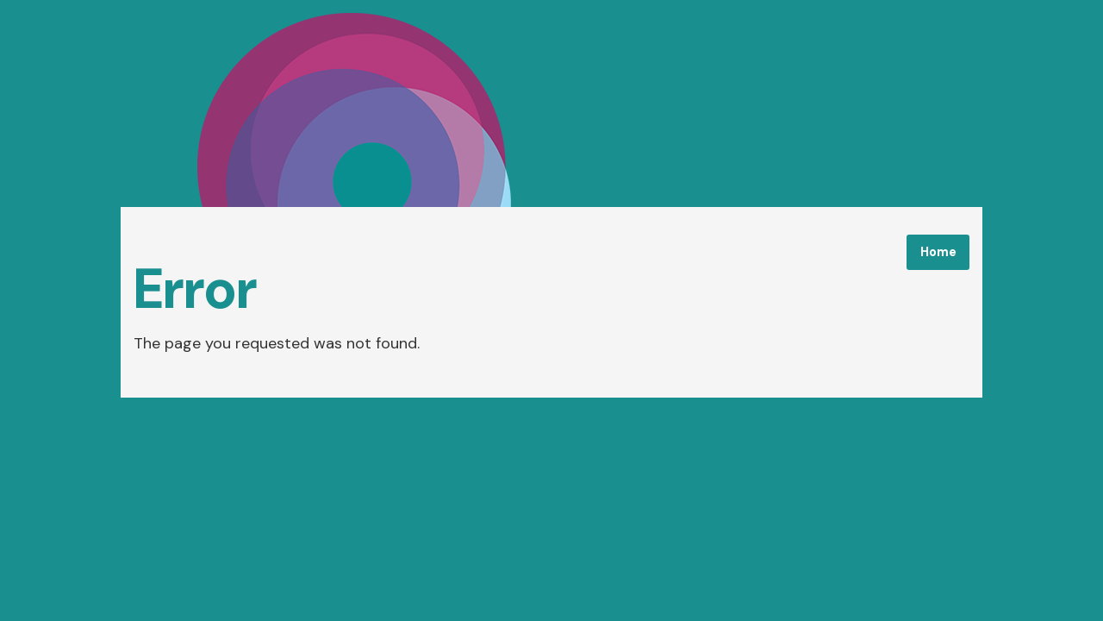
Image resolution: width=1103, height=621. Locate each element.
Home (938, 252)
